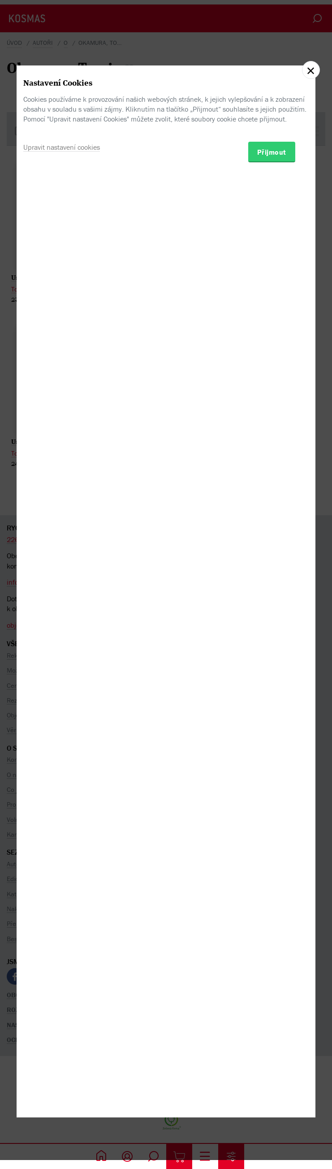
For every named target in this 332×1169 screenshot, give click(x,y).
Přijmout (271, 625)
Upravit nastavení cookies (61, 621)
